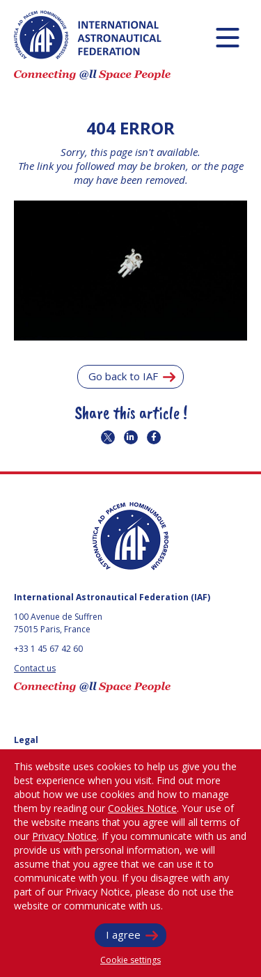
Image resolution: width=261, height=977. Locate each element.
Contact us (35, 668)
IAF (87, 34)
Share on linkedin (131, 437)
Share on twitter (108, 437)
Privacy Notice (64, 836)
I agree (123, 934)
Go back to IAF (123, 376)
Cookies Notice (142, 808)
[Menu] (227, 37)
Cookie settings (130, 960)
